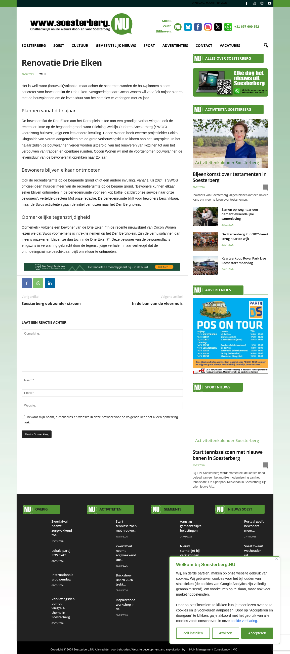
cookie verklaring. (244, 621)
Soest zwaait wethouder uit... (253, 550)
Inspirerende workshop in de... (125, 604)
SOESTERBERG (34, 45)
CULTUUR (80, 45)
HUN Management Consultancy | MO (213, 649)
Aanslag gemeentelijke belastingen (190, 526)
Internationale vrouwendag (62, 577)
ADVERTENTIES (175, 45)
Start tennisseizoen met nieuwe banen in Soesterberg (228, 455)
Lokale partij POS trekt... (61, 552)
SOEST (58, 45)
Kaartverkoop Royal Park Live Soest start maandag (244, 260)
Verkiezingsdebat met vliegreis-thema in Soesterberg (63, 608)
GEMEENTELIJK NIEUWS (116, 45)
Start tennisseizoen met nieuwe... (126, 526)
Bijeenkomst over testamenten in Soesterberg (230, 177)
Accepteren (257, 633)
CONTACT (204, 45)
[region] (224, 600)
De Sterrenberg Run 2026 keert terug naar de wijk (245, 236)
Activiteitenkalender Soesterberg (227, 162)
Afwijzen (225, 633)
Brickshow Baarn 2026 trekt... (124, 580)
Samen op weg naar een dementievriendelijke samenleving (240, 214)
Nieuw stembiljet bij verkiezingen (190, 550)
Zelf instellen (193, 633)
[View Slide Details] (102, 267)
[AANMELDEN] (230, 336)
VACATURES (230, 45)
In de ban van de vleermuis (157, 303)
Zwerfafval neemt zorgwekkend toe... (62, 528)
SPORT (149, 45)
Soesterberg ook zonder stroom (51, 303)
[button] (265, 45)
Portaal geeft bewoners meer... (254, 526)
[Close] (276, 559)
